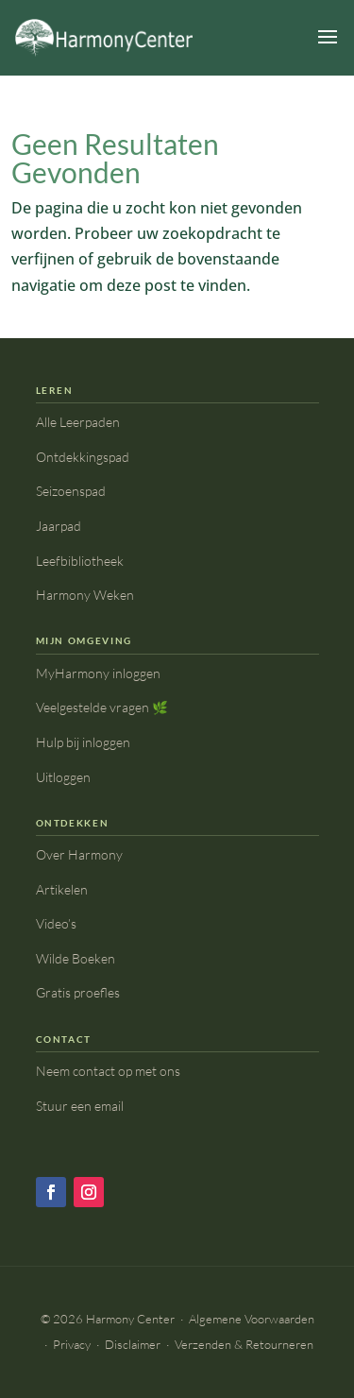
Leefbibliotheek (80, 561)
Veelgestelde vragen (102, 707)
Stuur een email (80, 1106)
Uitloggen (63, 777)
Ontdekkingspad (82, 457)
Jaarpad (58, 526)
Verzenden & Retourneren (244, 1344)
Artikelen (62, 889)
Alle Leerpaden (78, 422)
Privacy (72, 1344)
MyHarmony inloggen (98, 673)
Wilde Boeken (75, 958)
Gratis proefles (78, 992)
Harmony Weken (85, 595)
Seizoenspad (71, 491)
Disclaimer (132, 1344)
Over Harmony (79, 854)
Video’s (56, 923)
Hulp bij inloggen (83, 742)
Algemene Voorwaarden (251, 1318)
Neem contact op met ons (108, 1071)
